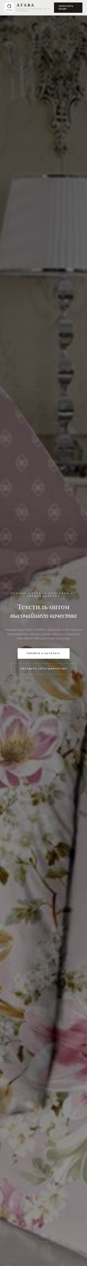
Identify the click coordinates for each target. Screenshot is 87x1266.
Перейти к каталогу (43, 653)
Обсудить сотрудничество (43, 668)
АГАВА (26, 5)
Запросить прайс (66, 7)
